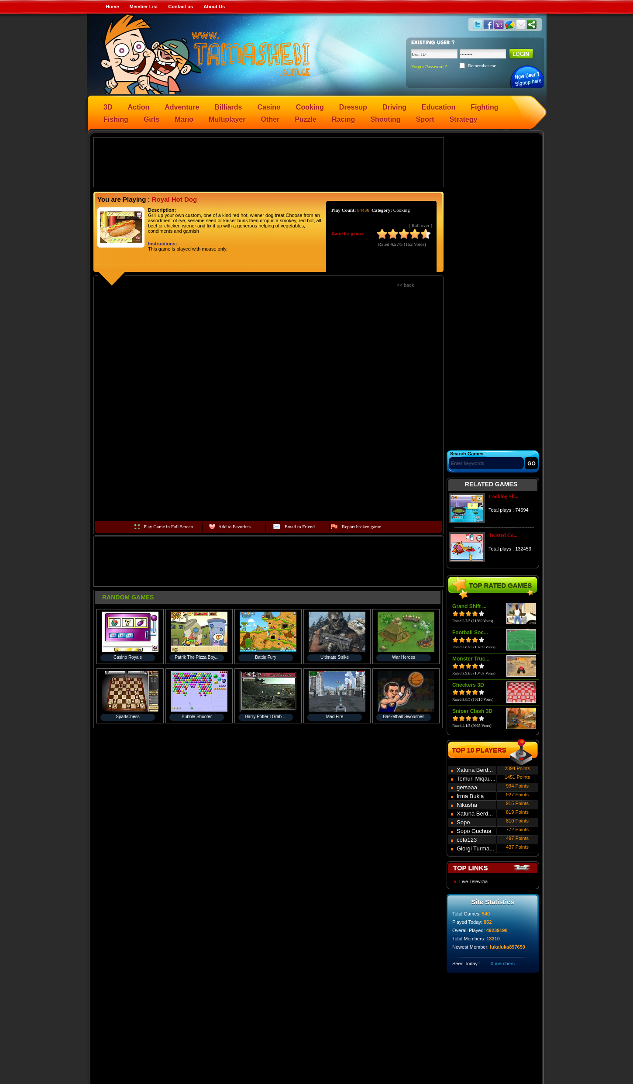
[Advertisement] (269, 161)
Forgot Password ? (429, 66)
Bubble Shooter (197, 716)
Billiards (228, 107)
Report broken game (361, 526)
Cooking (310, 107)
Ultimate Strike (334, 657)
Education (438, 107)
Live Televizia (473, 881)
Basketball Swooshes (403, 716)
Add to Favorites (234, 526)
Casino (269, 107)
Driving (394, 107)
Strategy (463, 119)
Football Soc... (470, 633)
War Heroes (403, 657)
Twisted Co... (503, 535)
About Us (214, 6)
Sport (425, 119)
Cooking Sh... (504, 496)
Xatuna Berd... (475, 770)
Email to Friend (300, 526)
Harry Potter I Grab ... (266, 716)
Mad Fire (334, 716)
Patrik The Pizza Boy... (196, 657)
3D (107, 107)
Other (270, 119)
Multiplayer (227, 119)
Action (138, 107)
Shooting (385, 119)
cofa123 (467, 839)
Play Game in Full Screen (168, 526)
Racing (343, 119)
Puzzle (305, 119)
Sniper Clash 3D (472, 711)
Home (112, 6)
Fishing (115, 119)
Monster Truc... (470, 659)
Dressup (353, 107)
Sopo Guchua (474, 831)
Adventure (182, 107)
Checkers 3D (468, 685)
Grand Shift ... (469, 606)
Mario (184, 119)
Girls (151, 119)
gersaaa (467, 787)
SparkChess (127, 716)
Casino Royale (128, 657)
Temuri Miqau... (476, 778)
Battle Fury (265, 657)
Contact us (180, 6)
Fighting (484, 107)
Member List (144, 6)
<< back (405, 285)
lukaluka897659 (507, 947)
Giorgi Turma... (475, 848)
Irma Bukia (470, 796)
